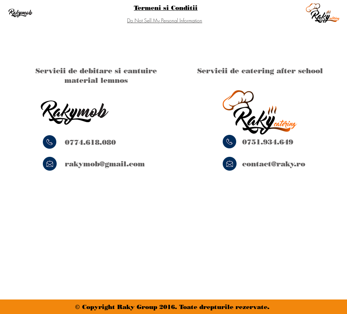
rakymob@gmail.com (105, 164)
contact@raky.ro (273, 164)
